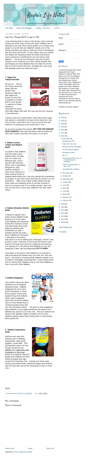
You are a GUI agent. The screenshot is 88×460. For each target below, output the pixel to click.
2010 (63, 219)
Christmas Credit (68, 153)
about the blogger (24, 28)
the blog (9, 28)
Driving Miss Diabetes (70, 150)
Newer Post (10, 448)
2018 (63, 130)
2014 (63, 207)
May (64, 188)
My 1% (64, 155)
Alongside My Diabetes (70, 169)
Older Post (50, 448)
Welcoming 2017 (68, 141)
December (66, 139)
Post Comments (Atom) (23, 452)
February (66, 197)
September (67, 179)
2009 (63, 222)
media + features (43, 28)
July (65, 185)
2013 (63, 210)
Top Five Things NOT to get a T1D (71, 166)
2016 (63, 136)
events (57, 28)
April (65, 191)
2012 (63, 213)
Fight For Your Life (69, 144)
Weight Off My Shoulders (71, 147)
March (65, 194)
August (65, 182)
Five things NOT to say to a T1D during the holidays (71, 160)
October (66, 176)
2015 (63, 204)
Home (30, 448)
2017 (63, 133)
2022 (63, 121)
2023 (63, 118)
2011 (62, 216)
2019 (63, 127)
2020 (63, 124)
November (67, 173)
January (66, 200)
